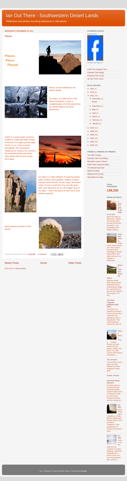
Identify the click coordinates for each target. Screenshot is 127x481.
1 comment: (42, 254)
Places (8, 36)
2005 (92, 145)
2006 (92, 142)
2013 (92, 89)
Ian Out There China (95, 79)
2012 (92, 92)
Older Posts (74, 263)
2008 (92, 135)
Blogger (84, 471)
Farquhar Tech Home (95, 76)
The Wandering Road (95, 168)
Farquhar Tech (92, 34)
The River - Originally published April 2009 (113, 303)
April (94, 113)
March (95, 116)
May (94, 109)
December (96, 99)
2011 (92, 96)
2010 (92, 128)
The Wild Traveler (94, 155)
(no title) (119, 406)
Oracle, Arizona (113, 375)
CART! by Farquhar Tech (97, 69)
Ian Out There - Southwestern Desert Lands (52, 15)
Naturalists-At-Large (95, 177)
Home (43, 263)
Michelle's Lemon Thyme (97, 161)
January (95, 123)
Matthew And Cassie (95, 174)
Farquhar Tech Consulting (97, 158)
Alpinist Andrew (93, 171)
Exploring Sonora (120, 237)
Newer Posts (12, 263)
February (96, 120)
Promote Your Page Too (95, 62)
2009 (92, 131)
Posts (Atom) (21, 268)
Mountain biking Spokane (113, 382)
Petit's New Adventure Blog (98, 165)
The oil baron (112, 360)
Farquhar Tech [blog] (95, 72)
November (96, 106)
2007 (92, 138)
